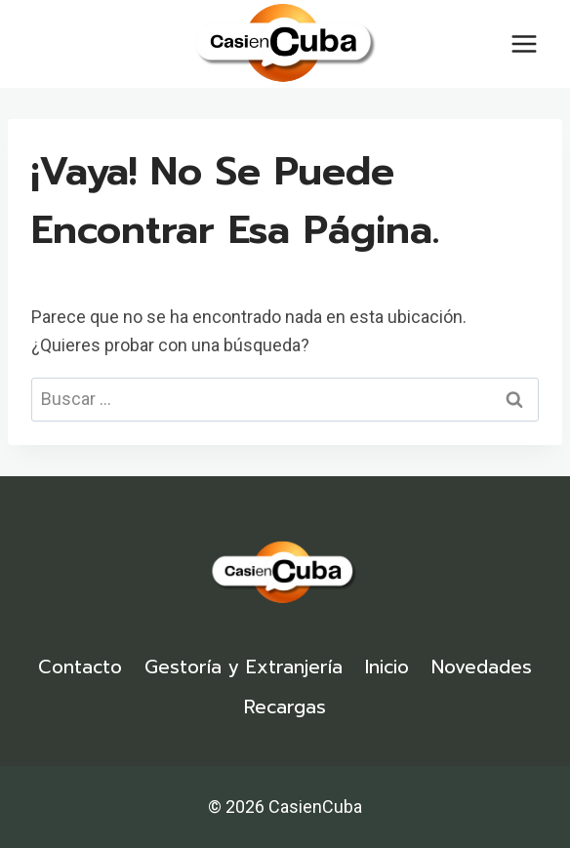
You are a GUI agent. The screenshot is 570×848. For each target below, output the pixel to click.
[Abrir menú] (524, 43)
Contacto (80, 667)
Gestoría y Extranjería (243, 667)
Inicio (387, 667)
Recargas (285, 707)
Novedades (481, 667)
